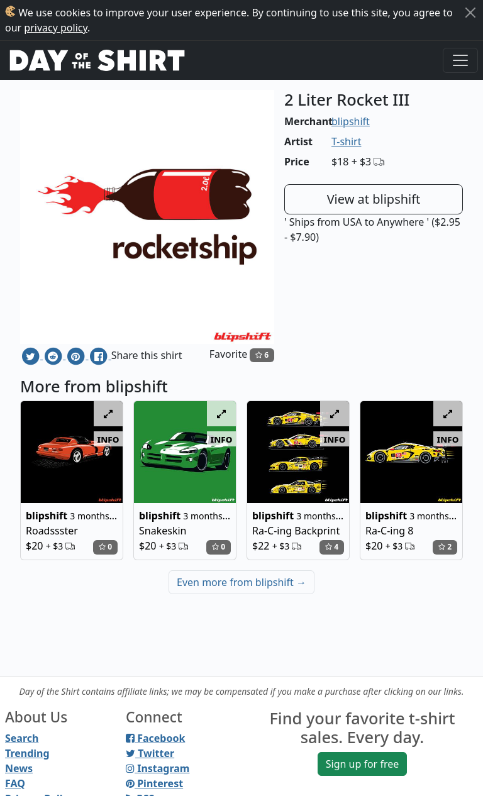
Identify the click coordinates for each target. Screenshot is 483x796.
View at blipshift (374, 199)
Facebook (155, 738)
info (108, 439)
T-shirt (346, 141)
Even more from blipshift (241, 582)
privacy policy (55, 28)
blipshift (350, 121)
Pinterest (154, 783)
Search (21, 738)
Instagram (157, 768)
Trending (27, 753)
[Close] (470, 12)
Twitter (150, 753)
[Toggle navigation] (460, 60)
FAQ (15, 783)
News (19, 768)
